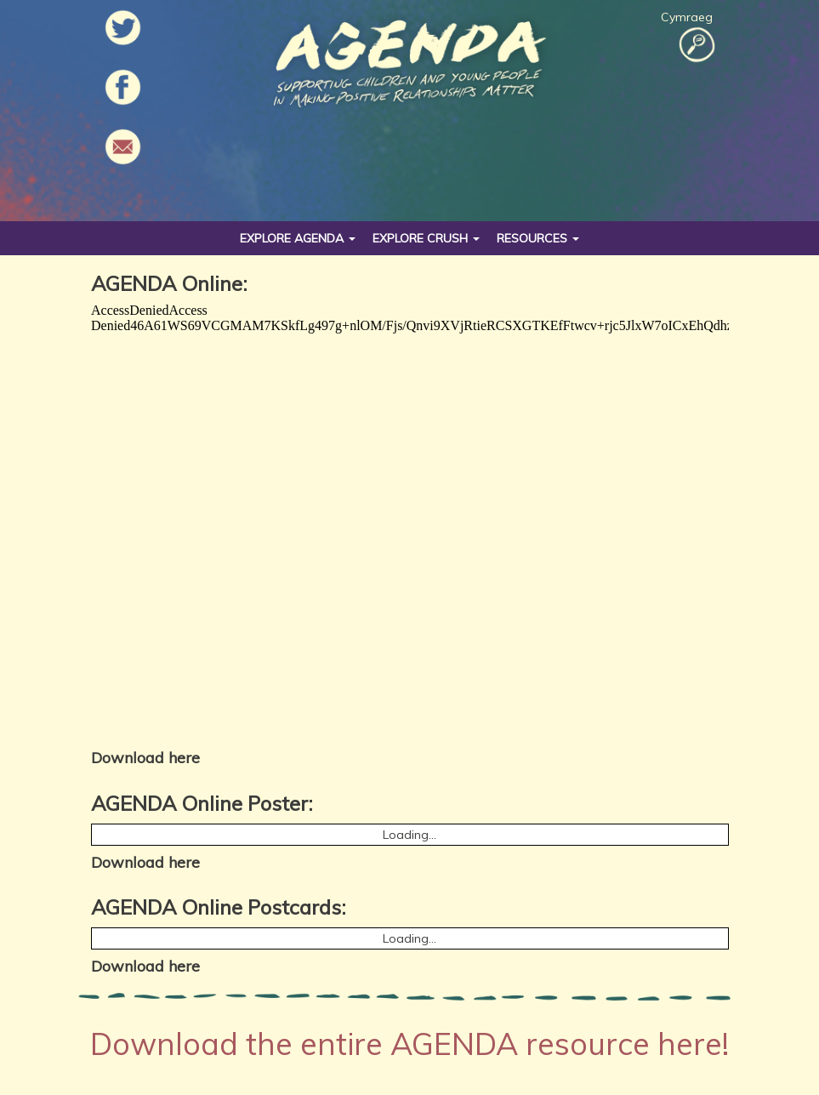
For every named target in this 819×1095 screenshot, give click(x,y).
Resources (538, 238)
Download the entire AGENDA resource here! (409, 1043)
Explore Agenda (297, 238)
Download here (145, 757)
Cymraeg (687, 17)
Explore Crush (426, 238)
